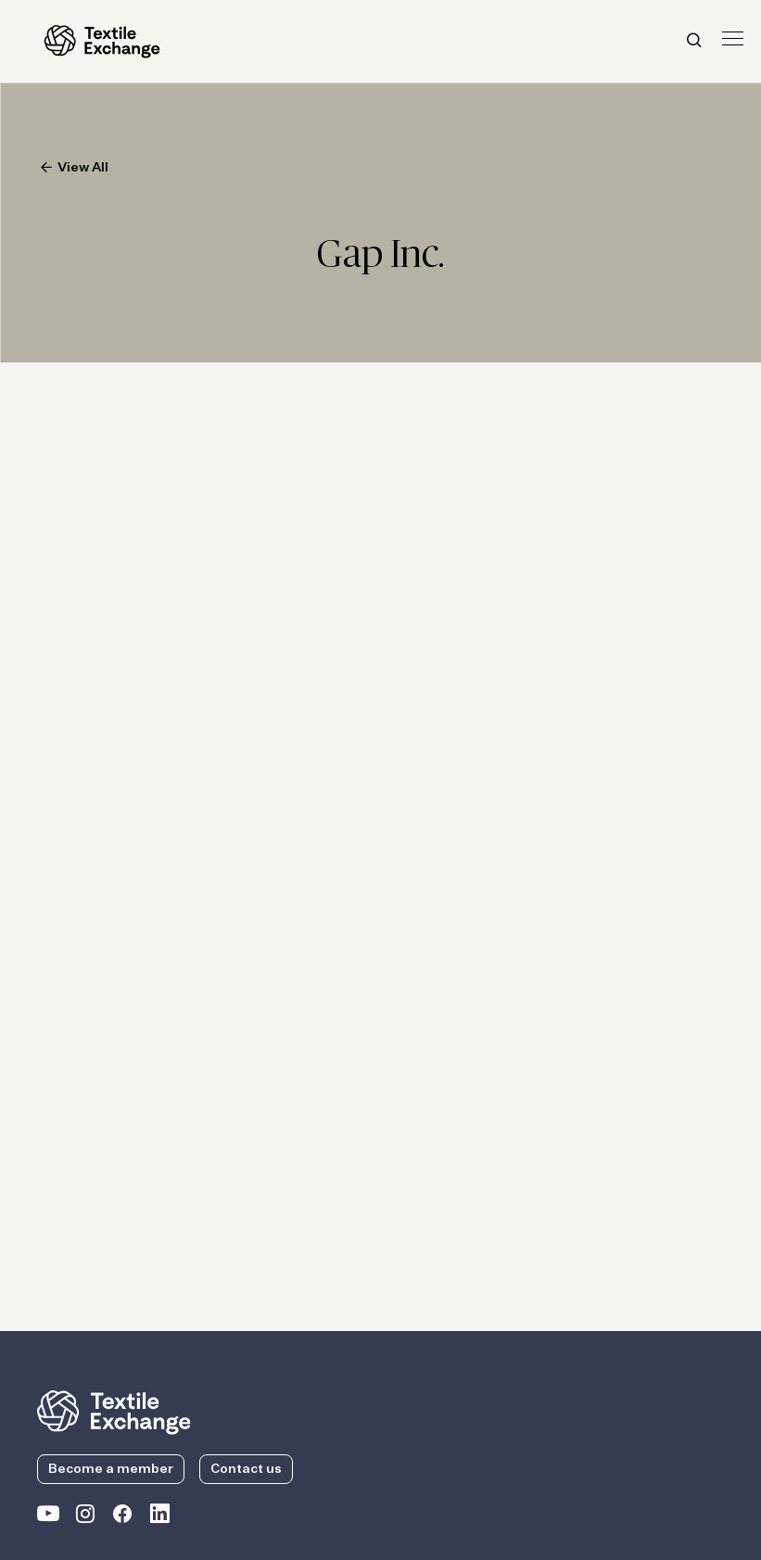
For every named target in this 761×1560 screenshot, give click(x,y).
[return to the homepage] (114, 1410)
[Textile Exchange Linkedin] (159, 1517)
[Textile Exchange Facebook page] (122, 1517)
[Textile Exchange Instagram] (85, 1517)
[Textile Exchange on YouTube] (48, 1517)
